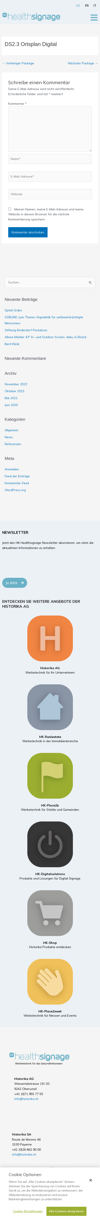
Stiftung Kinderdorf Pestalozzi (26, 330)
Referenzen (13, 444)
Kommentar (17, 103)
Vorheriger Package (18, 63)
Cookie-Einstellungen (28, 1211)
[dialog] (50, 1193)
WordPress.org (15, 490)
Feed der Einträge (17, 476)
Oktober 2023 (14, 391)
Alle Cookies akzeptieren (66, 1211)
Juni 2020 (11, 405)
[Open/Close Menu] (94, 17)
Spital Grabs (13, 310)
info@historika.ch (26, 1099)
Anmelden (12, 469)
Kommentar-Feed (17, 483)
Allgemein (11, 430)
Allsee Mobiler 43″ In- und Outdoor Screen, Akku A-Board (45, 337)
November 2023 (16, 384)
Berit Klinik (12, 344)
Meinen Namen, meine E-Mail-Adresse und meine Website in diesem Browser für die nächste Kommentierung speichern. (46, 214)
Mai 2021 (11, 398)
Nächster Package (83, 63)
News (9, 437)
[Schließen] (90, 1180)
